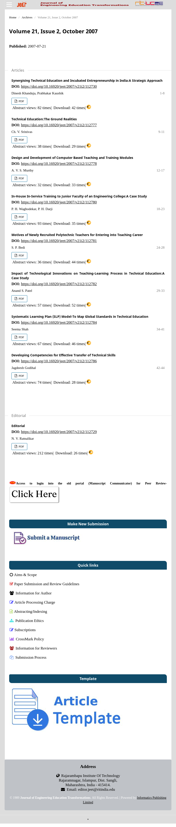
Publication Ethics (27, 620)
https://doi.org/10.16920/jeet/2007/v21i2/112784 (59, 322)
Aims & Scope (23, 575)
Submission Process (28, 657)
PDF (21, 101)
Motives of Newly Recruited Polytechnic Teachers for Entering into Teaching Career (77, 235)
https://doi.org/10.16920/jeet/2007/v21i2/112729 (59, 431)
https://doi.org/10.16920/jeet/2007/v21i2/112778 (59, 163)
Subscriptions (23, 630)
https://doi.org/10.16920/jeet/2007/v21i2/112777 (59, 125)
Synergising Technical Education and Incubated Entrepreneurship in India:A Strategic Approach (86, 80)
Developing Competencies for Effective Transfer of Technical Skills (63, 355)
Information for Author (31, 593)
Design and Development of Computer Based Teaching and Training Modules (72, 157)
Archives (27, 17)
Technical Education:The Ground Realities (44, 119)
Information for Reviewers (33, 648)
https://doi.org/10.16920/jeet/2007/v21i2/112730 (59, 86)
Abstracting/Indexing (28, 611)
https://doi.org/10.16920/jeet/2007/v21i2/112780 (59, 202)
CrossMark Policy (27, 639)
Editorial (18, 426)
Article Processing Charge (32, 602)
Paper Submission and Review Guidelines (44, 584)
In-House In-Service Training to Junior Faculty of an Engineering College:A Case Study (79, 196)
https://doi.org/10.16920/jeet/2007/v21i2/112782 (59, 284)
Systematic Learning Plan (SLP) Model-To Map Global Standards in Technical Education (79, 316)
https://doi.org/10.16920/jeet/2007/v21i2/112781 (59, 240)
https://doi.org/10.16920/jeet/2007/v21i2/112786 (59, 361)
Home (12, 17)
